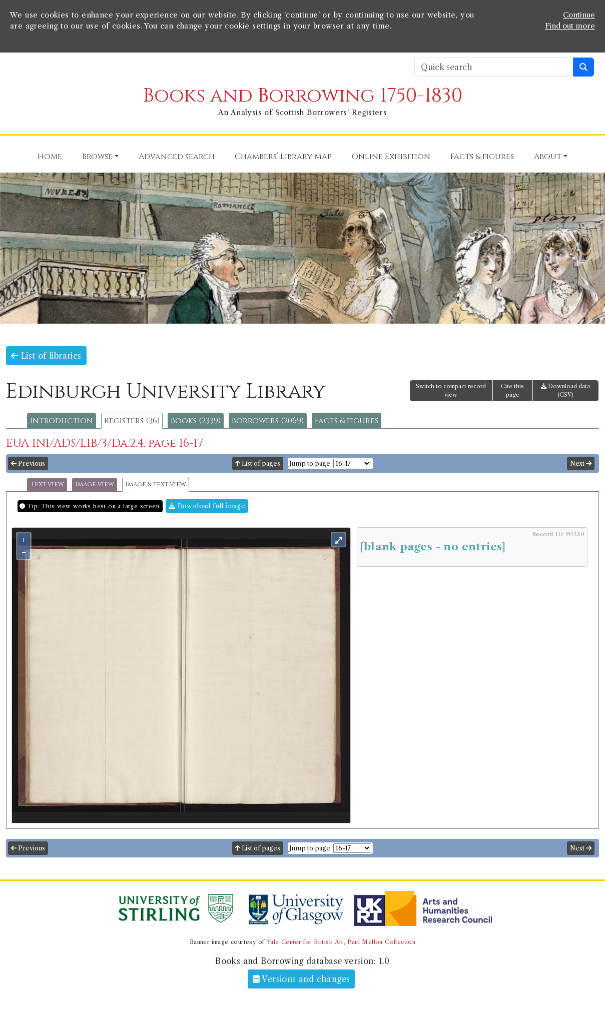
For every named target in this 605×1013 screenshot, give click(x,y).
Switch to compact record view (451, 390)
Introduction (61, 420)
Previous (28, 463)
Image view (94, 484)
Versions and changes (301, 979)
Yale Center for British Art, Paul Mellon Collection (341, 941)
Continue (579, 15)
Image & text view (155, 484)
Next (580, 463)
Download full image (207, 506)
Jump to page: (310, 463)
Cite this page (512, 390)
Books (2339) (196, 420)
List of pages (257, 463)
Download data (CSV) (565, 390)
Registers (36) (132, 420)
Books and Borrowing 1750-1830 (302, 96)
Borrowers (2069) (268, 420)
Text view (47, 484)
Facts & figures (346, 420)
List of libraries (46, 356)
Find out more (570, 26)
